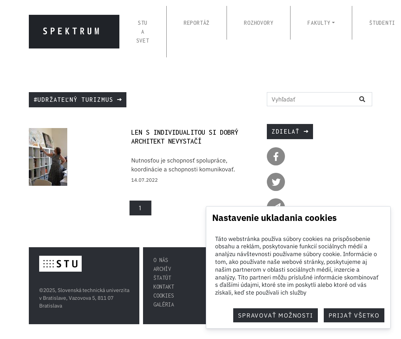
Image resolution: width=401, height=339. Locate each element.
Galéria (163, 304)
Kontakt (163, 286)
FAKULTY (318, 23)
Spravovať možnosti (275, 315)
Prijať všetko (354, 315)
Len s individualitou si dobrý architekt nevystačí (184, 136)
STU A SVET (142, 32)
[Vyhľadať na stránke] (310, 99)
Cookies (163, 295)
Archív (162, 269)
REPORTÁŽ (197, 23)
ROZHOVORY (258, 23)
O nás (160, 260)
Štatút (162, 278)
